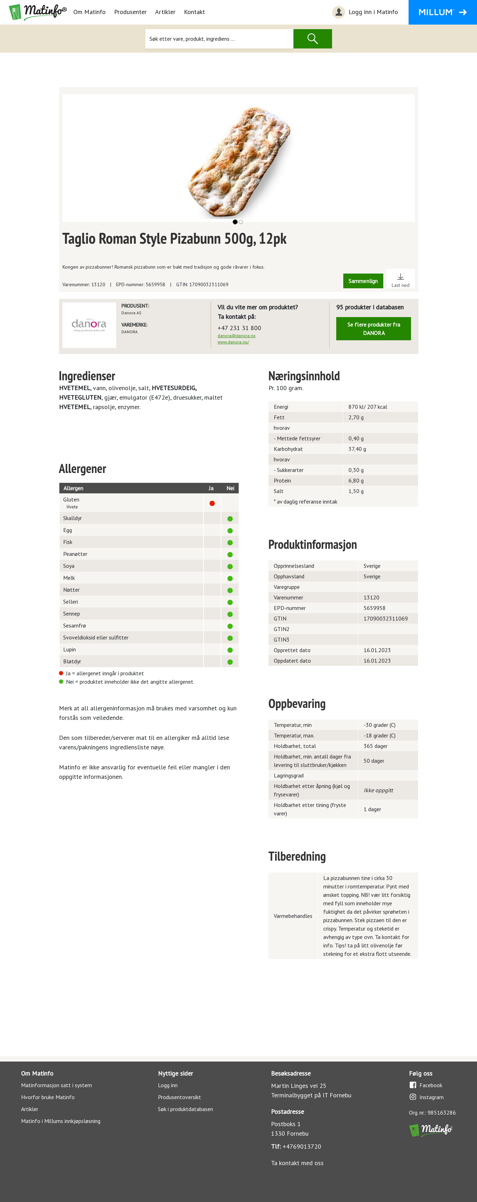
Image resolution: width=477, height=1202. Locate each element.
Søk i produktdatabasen (185, 1108)
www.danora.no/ (233, 341)
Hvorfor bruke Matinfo (48, 1097)
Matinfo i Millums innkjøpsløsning (60, 1120)
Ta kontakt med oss (297, 1163)
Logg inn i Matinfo (364, 12)
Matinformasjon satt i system (56, 1085)
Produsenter (130, 12)
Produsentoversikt (179, 1097)
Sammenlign (363, 280)
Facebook (425, 1085)
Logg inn (168, 1085)
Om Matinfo (89, 12)
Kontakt (194, 12)
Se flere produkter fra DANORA (373, 328)
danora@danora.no (237, 335)
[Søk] (219, 38)
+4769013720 (302, 1146)
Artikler (165, 12)
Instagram (426, 1097)
